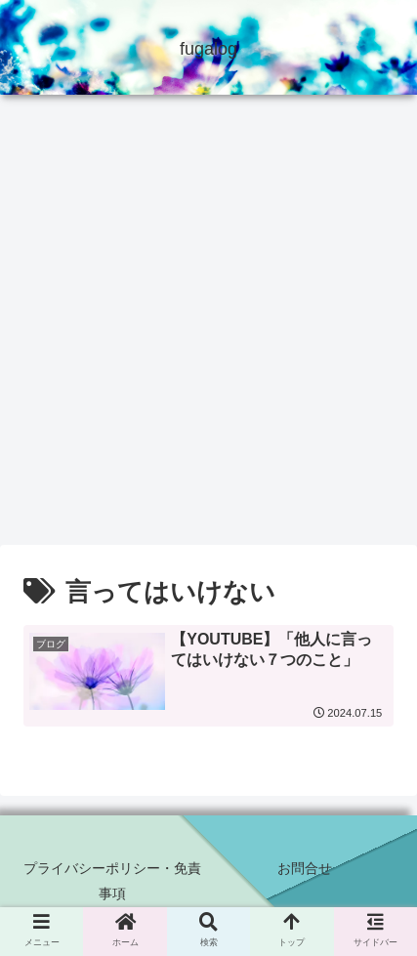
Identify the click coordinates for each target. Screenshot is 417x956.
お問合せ (304, 868)
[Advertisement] (208, 326)
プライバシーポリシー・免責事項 (112, 880)
